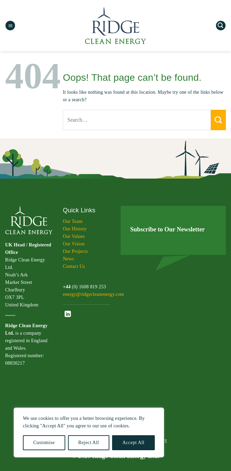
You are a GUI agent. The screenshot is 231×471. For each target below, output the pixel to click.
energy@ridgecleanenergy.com (93, 294)
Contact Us (74, 266)
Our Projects (75, 251)
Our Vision (74, 243)
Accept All (133, 442)
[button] (10, 26)
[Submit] (218, 120)
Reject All (88, 442)
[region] (89, 432)
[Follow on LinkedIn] (68, 314)
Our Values (74, 236)
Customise (44, 442)
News (68, 258)
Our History (74, 228)
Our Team (73, 221)
